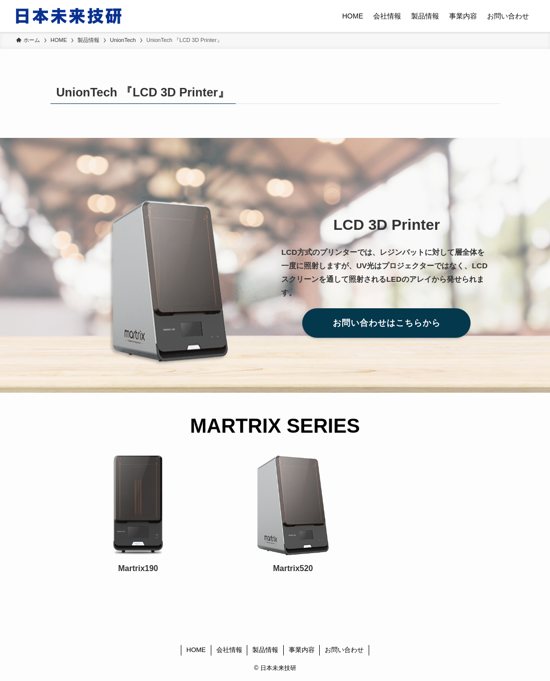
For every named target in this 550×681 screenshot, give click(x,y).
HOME (196, 650)
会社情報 (229, 650)
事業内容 (302, 650)
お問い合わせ (344, 650)
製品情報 (265, 650)
